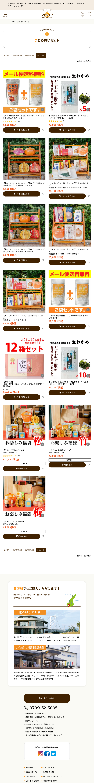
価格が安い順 (17, 55)
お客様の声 (30, 776)
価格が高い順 (29, 55)
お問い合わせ (47, 698)
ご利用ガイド (48, 767)
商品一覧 (29, 767)
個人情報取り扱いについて (54, 776)
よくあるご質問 (32, 780)
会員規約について (50, 780)
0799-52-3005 (40, 708)
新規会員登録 (48, 772)
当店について (31, 772)
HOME (13, 22)
